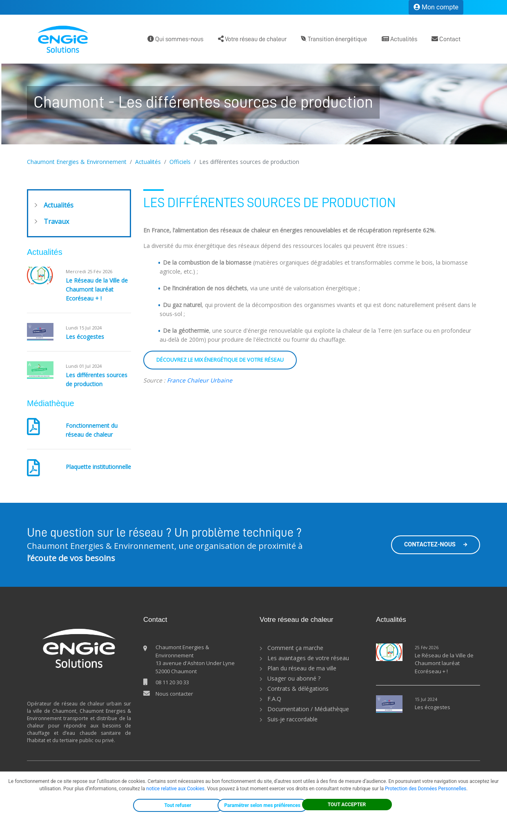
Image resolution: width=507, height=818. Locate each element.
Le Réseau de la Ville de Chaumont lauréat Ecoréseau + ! (97, 289)
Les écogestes (85, 336)
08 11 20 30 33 (172, 682)
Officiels (180, 162)
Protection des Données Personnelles (425, 788)
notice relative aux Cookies (175, 788)
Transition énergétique (334, 38)
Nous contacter (174, 693)
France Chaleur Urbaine (199, 380)
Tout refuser (178, 805)
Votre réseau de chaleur (252, 38)
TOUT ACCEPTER (347, 804)
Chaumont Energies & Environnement (77, 162)
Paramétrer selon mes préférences (262, 805)
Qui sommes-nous (175, 38)
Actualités (399, 38)
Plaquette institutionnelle (98, 467)
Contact (445, 38)
